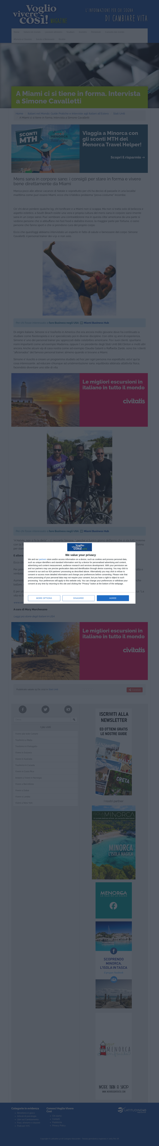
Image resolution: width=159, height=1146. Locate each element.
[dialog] (79, 573)
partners (42, 559)
